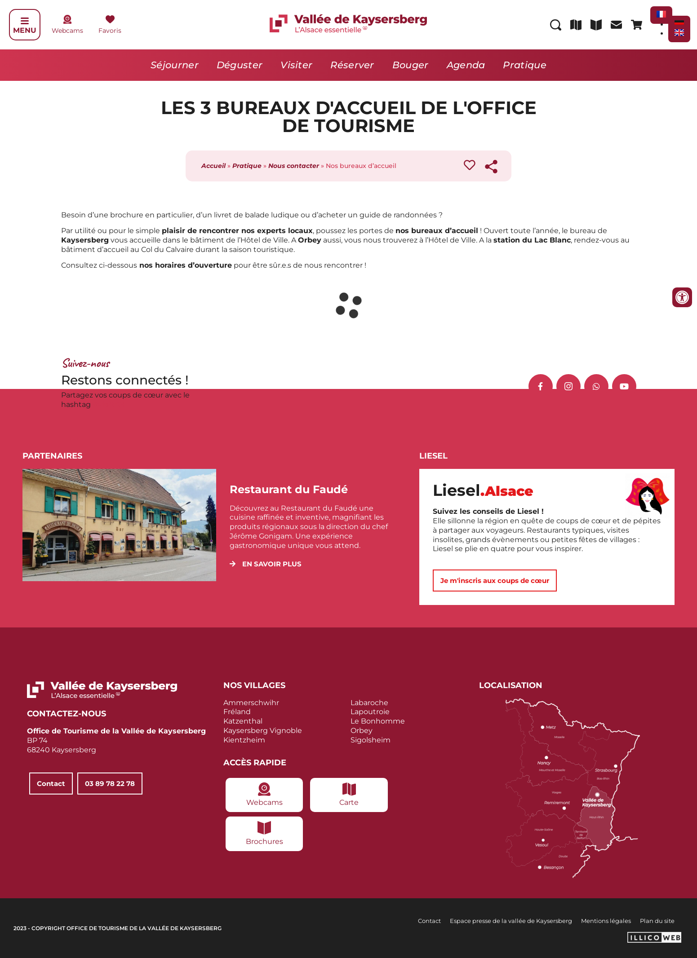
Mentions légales (606, 920)
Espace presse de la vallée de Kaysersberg (511, 920)
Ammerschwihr (251, 702)
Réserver (352, 65)
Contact (429, 920)
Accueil (213, 165)
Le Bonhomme (378, 721)
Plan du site (657, 920)
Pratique (524, 65)
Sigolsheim (371, 740)
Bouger (410, 65)
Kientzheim (244, 740)
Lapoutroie (370, 711)
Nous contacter (293, 165)
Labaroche (369, 702)
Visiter (296, 65)
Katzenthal (242, 721)
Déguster (239, 65)
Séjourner (175, 65)
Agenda (466, 65)
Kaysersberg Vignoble (262, 730)
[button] (266, 564)
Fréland (237, 711)
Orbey (362, 730)
